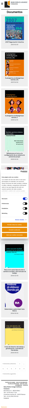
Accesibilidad (18, 385)
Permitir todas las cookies (14, 224)
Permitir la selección (14, 230)
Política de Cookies (10, 382)
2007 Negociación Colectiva (14, 42)
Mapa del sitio (23, 383)
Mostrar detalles (19, 219)
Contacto (25, 385)
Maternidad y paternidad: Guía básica (14, 310)
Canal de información (21, 382)
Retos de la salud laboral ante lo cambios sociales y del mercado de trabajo (14, 271)
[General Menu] (2, 4)
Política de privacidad (13, 383)
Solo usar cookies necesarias (14, 235)
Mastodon (4, 407)
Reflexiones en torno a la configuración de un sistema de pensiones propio (14, 155)
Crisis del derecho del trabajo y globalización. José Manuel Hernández (14, 348)
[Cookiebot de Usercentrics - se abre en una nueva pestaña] (20, 172)
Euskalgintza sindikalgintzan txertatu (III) (14, 79)
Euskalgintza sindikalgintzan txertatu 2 (14, 116)
